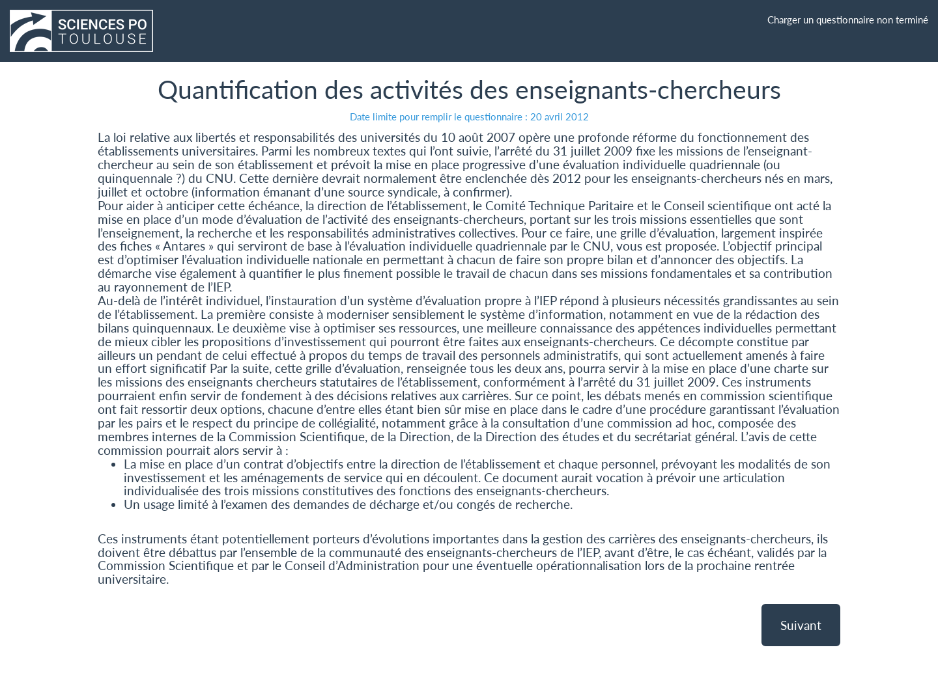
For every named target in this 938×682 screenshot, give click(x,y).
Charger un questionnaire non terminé (847, 19)
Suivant (800, 625)
